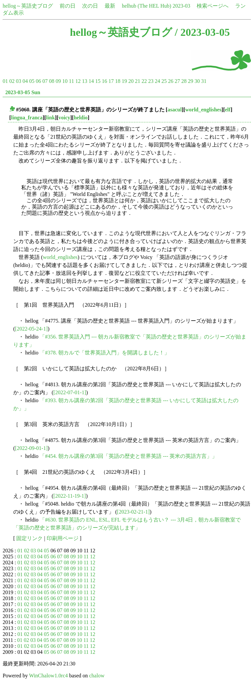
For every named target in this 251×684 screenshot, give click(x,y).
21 (137, 81)
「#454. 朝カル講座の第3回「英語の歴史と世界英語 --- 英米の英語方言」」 (128, 456)
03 (18, 81)
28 (183, 81)
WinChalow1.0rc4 (48, 675)
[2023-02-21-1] (133, 512)
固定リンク (29, 538)
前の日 (67, 6)
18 (117, 81)
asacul (175, 109)
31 (203, 81)
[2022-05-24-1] (31, 329)
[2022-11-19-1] (69, 496)
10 (65, 81)
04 (25, 81)
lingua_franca (26, 117)
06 (38, 81)
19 (124, 81)
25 (164, 81)
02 (12, 81)
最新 (110, 6)
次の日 (90, 6)
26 (170, 81)
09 (58, 81)
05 (31, 81)
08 (51, 81)
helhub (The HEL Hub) (146, 6)
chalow (96, 675)
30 (197, 81)
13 (84, 81)
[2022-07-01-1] (69, 392)
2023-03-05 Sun (22, 92)
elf (227, 109)
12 (77, 81)
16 (104, 81)
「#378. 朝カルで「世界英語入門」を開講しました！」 (105, 352)
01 (5, 81)
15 (97, 81)
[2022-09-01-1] (31, 448)
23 (150, 81)
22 (144, 81)
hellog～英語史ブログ (28, 6)
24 (157, 81)
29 (190, 81)
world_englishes (203, 109)
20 (130, 81)
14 (91, 81)
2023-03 (181, 6)
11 (71, 81)
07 (45, 81)
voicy (64, 117)
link (50, 117)
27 (177, 81)
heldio (81, 117)
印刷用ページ (62, 538)
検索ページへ (212, 6)
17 (111, 81)
